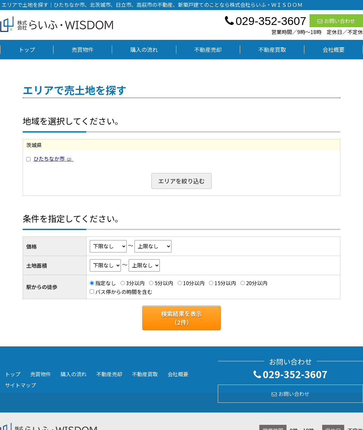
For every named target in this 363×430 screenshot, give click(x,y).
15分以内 (225, 283)
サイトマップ (20, 385)
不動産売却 (208, 49)
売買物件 (83, 49)
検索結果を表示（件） (181, 317)
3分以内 (135, 283)
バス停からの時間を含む (123, 292)
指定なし (105, 283)
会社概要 (333, 49)
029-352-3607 (290, 374)
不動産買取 (272, 49)
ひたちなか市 (53, 158)
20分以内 (256, 283)
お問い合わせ (336, 21)
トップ (26, 49)
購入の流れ (144, 49)
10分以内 (194, 283)
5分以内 (164, 283)
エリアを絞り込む (181, 181)
